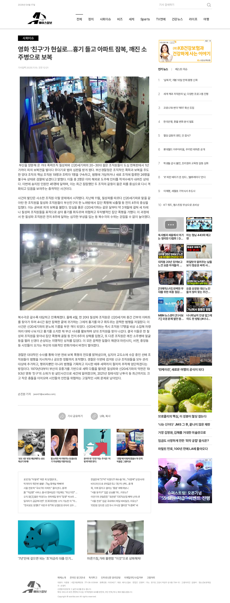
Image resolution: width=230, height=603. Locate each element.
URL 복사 (100, 416)
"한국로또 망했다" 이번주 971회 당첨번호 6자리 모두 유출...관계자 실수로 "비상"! (51, 505)
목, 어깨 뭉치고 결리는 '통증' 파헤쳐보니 (109, 488)
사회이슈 (105, 19)
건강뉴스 (177, 19)
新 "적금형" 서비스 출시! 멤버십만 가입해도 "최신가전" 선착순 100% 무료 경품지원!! (51, 492)
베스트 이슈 (181, 69)
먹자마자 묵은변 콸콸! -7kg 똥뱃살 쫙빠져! (44, 483)
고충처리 (151, 577)
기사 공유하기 (71, 416)
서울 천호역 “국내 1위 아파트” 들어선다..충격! (45, 488)
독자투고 (93, 577)
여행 (206, 19)
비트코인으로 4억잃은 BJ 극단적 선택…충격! (112, 483)
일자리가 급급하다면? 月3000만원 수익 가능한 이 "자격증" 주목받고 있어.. (51, 501)
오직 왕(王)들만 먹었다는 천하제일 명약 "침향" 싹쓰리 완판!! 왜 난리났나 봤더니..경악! (51, 496)
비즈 (120, 19)
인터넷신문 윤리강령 (110, 577)
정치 (91, 19)
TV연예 (161, 19)
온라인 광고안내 (77, 577)
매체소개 (62, 577)
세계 (131, 19)
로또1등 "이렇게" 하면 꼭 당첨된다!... (41, 479)
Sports (145, 19)
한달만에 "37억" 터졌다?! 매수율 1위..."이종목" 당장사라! (117, 479)
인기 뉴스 (163, 69)
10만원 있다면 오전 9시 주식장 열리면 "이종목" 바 (114, 505)
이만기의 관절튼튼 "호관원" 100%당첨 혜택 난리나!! (115, 496)
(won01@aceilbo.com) (44, 394)
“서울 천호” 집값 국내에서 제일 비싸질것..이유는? (114, 501)
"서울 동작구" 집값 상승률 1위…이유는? (109, 492)
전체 (79, 19)
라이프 (193, 19)
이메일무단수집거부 (133, 577)
